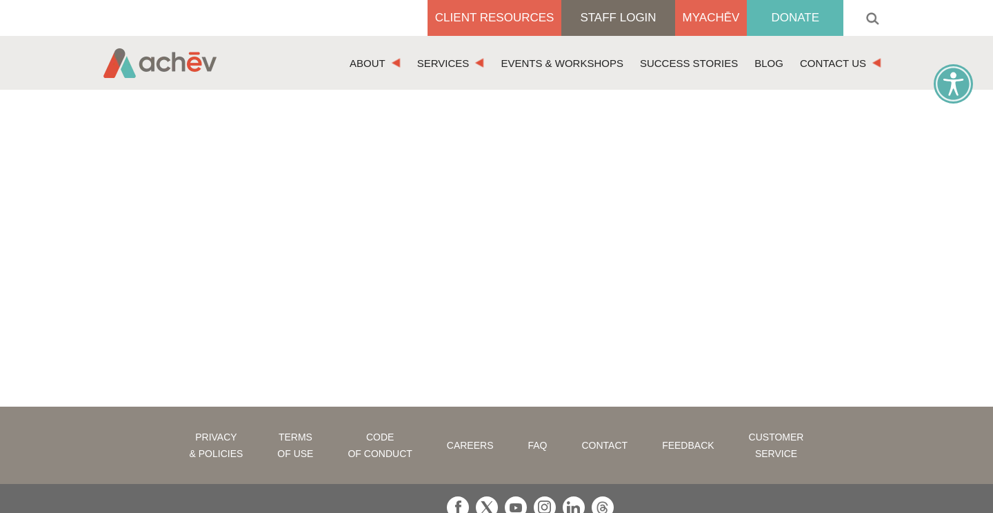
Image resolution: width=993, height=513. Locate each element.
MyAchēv (711, 17)
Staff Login (618, 17)
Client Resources (494, 17)
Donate (795, 17)
